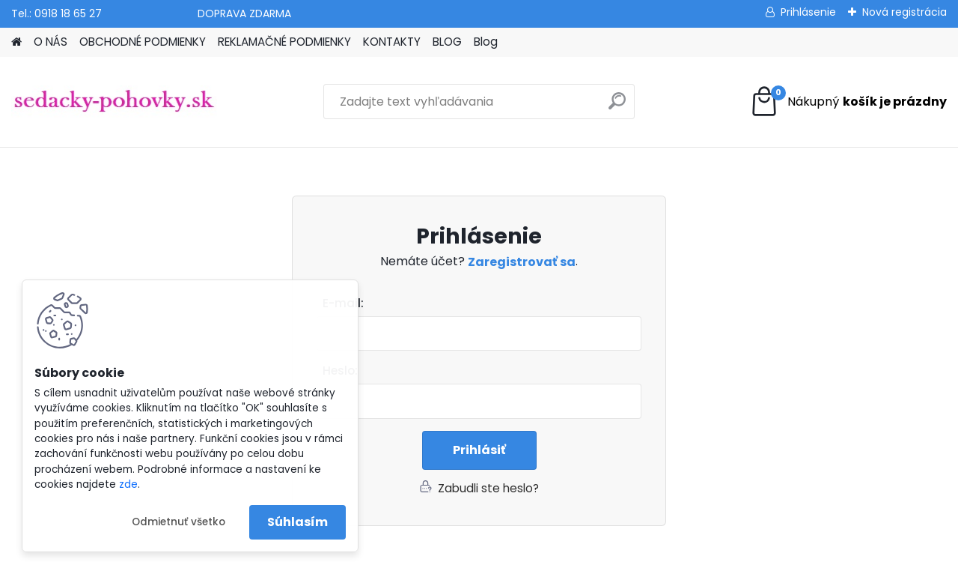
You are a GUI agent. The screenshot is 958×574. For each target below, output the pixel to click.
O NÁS (50, 41)
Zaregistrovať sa (522, 262)
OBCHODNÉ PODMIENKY (142, 41)
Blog (486, 41)
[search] (617, 106)
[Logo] (114, 101)
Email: (485, 303)
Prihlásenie (808, 11)
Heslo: (340, 370)
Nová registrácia (904, 11)
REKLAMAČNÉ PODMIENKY (284, 41)
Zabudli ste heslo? (488, 488)
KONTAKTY (392, 41)
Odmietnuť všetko (178, 522)
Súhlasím (297, 522)
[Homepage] (16, 42)
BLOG (447, 41)
